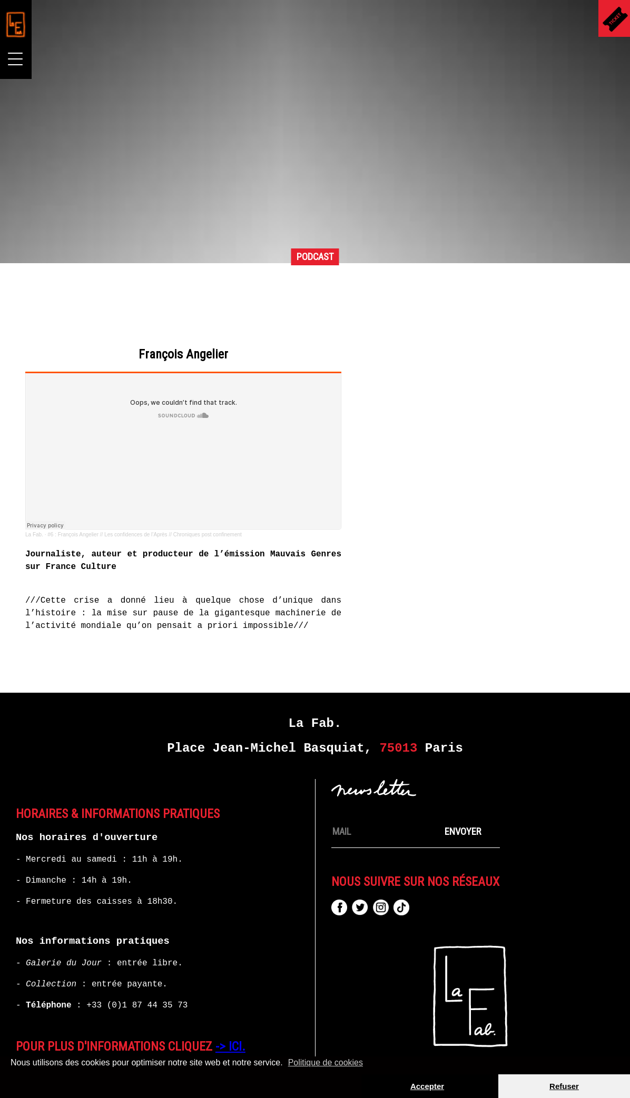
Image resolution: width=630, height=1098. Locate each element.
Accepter (427, 1086)
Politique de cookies (325, 1062)
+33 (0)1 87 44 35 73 (137, 985)
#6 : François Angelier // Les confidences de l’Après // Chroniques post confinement (278, 514)
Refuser (564, 1086)
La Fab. (168, 514)
